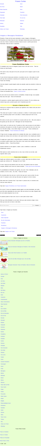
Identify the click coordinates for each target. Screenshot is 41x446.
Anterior (2, 235)
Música (2, 380)
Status (2, 414)
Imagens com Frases (10, 231)
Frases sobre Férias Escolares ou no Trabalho (13, 254)
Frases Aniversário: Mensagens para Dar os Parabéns (15, 242)
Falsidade (2, 15)
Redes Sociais (3, 396)
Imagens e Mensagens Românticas (11, 35)
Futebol (2, 357)
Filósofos (2, 352)
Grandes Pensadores (5, 361)
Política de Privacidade (4, 437)
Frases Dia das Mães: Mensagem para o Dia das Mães (15, 260)
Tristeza (2, 419)
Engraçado (2, 12)
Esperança (3, 329)
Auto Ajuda (3, 283)
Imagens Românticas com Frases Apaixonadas (15, 185)
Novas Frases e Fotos (4, 440)
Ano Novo (2, 6)
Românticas (3, 405)
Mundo (2, 377)
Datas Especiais (3, 9)
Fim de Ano (22, 17)
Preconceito (3, 393)
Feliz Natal (2, 17)
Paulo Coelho (3, 387)
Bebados (2, 285)
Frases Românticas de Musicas (17, 130)
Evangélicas (3, 334)
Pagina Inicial (20, 235)
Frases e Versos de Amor (19, 91)
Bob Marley (3, 290)
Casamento (3, 297)
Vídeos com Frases (4, 29)
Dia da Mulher (3, 308)
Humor (2, 366)
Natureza (22, 20)
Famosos (2, 343)
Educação (3, 320)
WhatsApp (22, 29)
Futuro (2, 359)
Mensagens (3, 370)
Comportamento (4, 299)
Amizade (2, 3)
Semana (2, 412)
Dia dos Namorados (5, 313)
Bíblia (2, 287)
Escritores (3, 327)
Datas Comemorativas (5, 301)
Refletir (21, 23)
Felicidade (3, 345)
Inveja (2, 368)
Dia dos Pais (3, 315)
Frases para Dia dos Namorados (32, 166)
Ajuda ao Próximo (4, 274)
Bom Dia (2, 292)
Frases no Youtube (4, 434)
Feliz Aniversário (23, 15)
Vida (21, 26)
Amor (21, 3)
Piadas (2, 389)
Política (1, 23)
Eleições (2, 322)
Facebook (22, 12)
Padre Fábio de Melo (5, 384)
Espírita (2, 331)
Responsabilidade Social (6, 403)
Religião (2, 400)
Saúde (2, 410)
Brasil (21, 6)
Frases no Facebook (4, 431)
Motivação (2, 20)
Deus (21, 9)
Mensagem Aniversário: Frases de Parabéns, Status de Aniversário (17, 266)
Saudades (2, 26)
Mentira (2, 373)
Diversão (2, 317)
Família (2, 340)
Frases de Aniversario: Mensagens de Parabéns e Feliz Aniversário (17, 248)
